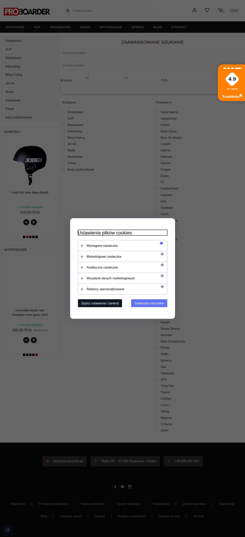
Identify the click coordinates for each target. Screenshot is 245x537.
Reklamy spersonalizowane (106, 289)
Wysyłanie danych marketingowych (111, 278)
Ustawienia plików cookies (105, 232)
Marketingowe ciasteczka (104, 256)
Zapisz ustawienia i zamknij (100, 303)
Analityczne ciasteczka (102, 267)
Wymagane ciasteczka (102, 245)
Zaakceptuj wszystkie (149, 303)
